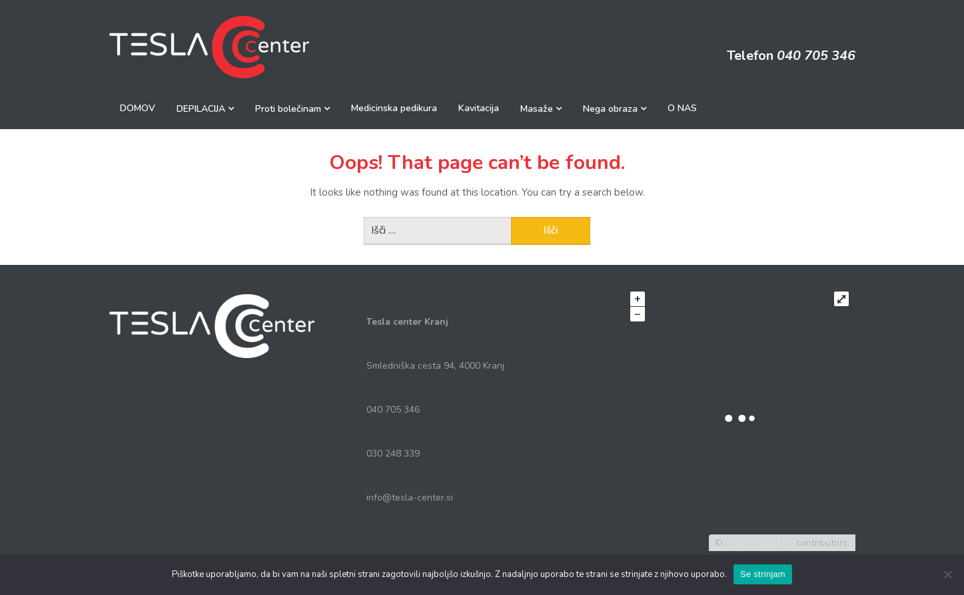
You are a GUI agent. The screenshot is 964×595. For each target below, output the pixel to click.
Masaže (536, 108)
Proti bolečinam (288, 108)
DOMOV (137, 108)
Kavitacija (478, 108)
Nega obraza (610, 108)
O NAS (682, 108)
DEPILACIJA (201, 108)
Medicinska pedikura (394, 108)
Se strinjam (762, 574)
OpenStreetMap (759, 542)
